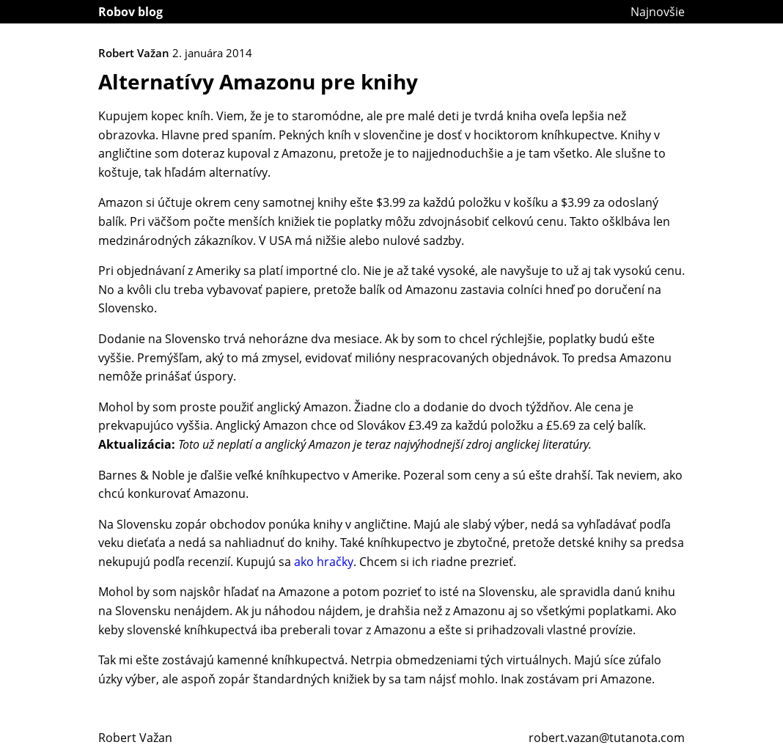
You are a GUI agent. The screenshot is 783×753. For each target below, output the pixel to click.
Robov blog (130, 12)
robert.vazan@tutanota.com (607, 738)
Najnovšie (658, 12)
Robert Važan (135, 738)
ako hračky (323, 562)
